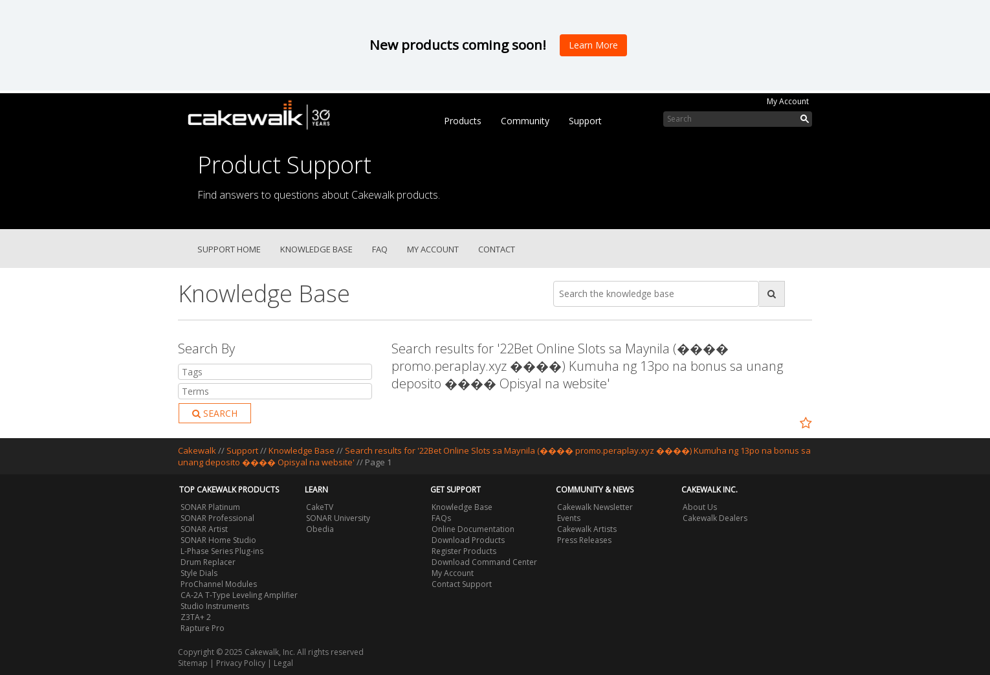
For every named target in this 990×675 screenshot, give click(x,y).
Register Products (464, 551)
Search (214, 413)
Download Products (468, 540)
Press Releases (584, 540)
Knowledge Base (316, 249)
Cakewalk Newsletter (595, 507)
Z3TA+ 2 (196, 617)
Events (568, 518)
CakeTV (319, 507)
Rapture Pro (203, 628)
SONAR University (338, 518)
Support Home (229, 249)
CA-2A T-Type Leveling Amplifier (239, 595)
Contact (496, 249)
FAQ (380, 249)
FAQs (441, 518)
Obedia (320, 529)
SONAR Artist (204, 529)
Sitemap (193, 663)
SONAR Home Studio (218, 540)
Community (525, 121)
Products (462, 121)
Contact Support (462, 584)
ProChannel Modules (219, 584)
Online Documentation (473, 529)
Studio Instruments (215, 606)
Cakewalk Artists (587, 529)
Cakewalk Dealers (715, 518)
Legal (283, 663)
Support (585, 121)
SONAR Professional (217, 518)
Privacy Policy (240, 663)
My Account (788, 101)
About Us (700, 507)
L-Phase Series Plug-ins (222, 551)
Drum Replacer (208, 562)
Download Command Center (484, 562)
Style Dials (199, 573)
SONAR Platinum (210, 507)
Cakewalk (197, 450)
